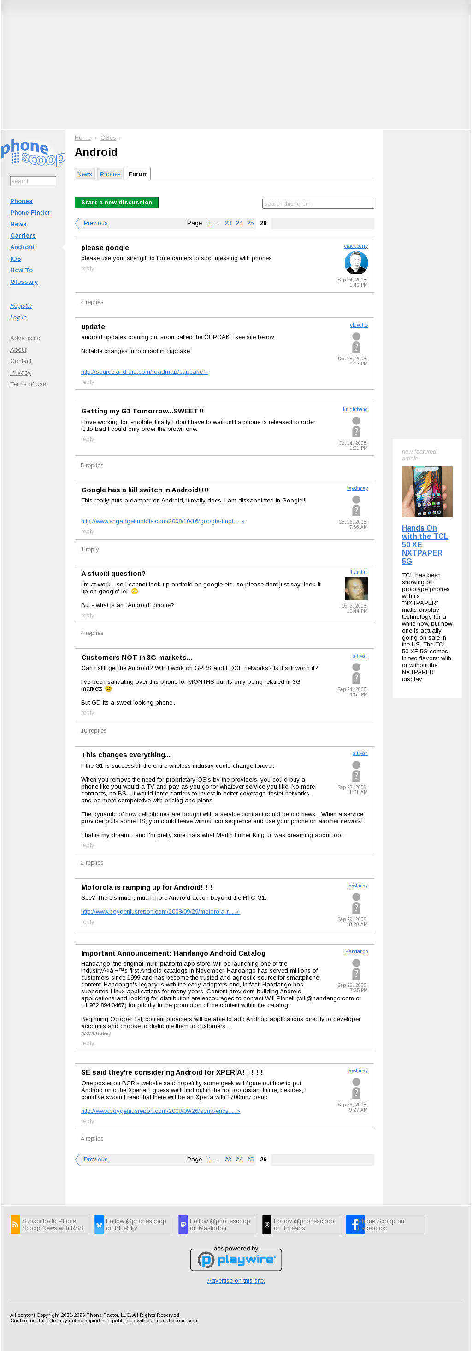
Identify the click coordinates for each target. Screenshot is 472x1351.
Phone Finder (30, 212)
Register (21, 305)
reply (87, 268)
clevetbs (359, 325)
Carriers (23, 235)
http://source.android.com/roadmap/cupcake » (144, 371)
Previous (96, 223)
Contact (20, 361)
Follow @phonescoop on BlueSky (136, 1224)
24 (239, 223)
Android (22, 247)
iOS (15, 258)
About (18, 349)
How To (21, 270)
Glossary (24, 281)
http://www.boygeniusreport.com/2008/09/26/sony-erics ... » (160, 1110)
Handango (356, 951)
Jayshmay (357, 488)
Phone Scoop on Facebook (381, 1224)
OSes (108, 137)
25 (250, 223)
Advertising (25, 338)
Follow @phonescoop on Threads (304, 1224)
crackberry (356, 246)
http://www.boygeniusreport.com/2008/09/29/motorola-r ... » (160, 911)
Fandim (359, 571)
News (18, 224)
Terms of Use (28, 384)
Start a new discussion (116, 202)
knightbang (355, 409)
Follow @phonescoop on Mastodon (220, 1224)
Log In (18, 317)
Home (83, 137)
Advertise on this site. (236, 1280)
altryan (360, 655)
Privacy (20, 372)
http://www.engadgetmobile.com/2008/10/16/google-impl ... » (163, 521)
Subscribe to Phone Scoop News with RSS (52, 1224)
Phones (21, 200)
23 (228, 223)
